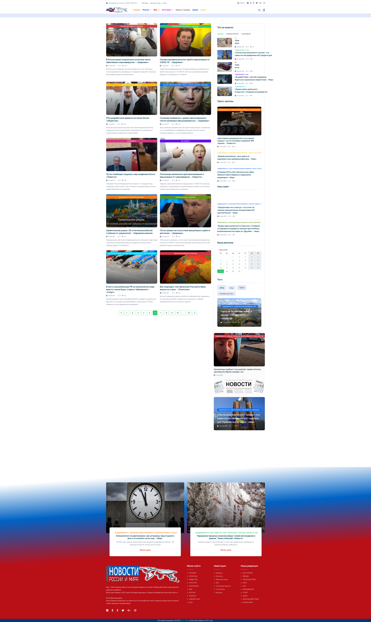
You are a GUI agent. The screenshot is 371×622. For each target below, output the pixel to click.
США (190, 602)
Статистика (219, 589)
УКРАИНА (191, 596)
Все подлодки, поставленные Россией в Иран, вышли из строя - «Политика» (183, 288)
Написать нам (155, 3)
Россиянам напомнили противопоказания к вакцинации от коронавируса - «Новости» (182, 175)
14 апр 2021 (164, 66)
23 (239, 268)
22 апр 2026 (239, 47)
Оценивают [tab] (246, 34)
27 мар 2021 (110, 180)
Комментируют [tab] (232, 34)
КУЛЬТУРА (192, 583)
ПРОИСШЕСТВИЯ (248, 579)
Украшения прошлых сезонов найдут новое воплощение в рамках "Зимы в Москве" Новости (226, 537)
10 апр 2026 (221, 181)
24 (245, 268)
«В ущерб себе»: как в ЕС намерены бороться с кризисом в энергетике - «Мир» (254, 78)
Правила (218, 573)
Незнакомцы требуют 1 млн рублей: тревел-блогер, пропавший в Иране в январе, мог (237, 370)
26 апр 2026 (239, 71)
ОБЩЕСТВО (192, 579)
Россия (146, 10)
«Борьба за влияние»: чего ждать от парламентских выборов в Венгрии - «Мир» (236, 157)
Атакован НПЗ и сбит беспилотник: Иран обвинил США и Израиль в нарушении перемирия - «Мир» (235, 175)
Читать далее (145, 550)
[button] (264, 10)
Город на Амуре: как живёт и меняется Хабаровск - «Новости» (236, 315)
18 (251, 264)
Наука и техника (183, 10)
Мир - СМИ (184, 620)
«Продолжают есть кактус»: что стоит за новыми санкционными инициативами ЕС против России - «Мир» (236, 210)
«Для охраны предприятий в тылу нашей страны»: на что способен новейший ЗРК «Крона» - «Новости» (235, 140)
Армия (195, 10)
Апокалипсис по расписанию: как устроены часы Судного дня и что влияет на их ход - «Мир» (145, 537)
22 (233, 268)
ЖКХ (243, 586)
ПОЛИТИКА (192, 576)
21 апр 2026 (225, 322)
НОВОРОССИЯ (193, 599)
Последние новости (222, 586)
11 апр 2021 (110, 124)
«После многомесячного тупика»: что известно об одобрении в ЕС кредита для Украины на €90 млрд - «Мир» (253, 55)
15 (189, 313)
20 (220, 268)
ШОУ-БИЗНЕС (247, 573)
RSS (216, 583)
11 (251, 260)
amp (222, 287)
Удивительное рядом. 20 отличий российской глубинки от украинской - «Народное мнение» (129, 231)
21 (227, 268)
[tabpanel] (239, 66)
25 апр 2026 (222, 216)
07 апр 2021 (164, 124)
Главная (136, 10)
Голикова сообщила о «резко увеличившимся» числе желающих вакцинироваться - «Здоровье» (185, 119)
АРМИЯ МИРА (247, 602)
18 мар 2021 (110, 236)
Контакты (218, 576)
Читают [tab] (220, 34)
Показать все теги (226, 294)
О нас (164, 3)
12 (258, 260)
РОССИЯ (191, 592)
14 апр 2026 (221, 147)
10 (178, 313)
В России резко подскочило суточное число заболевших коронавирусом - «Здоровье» (128, 61)
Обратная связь (221, 579)
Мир (156, 10)
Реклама (145, 3)
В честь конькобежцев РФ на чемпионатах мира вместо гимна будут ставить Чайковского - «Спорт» (130, 289)
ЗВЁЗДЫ (245, 576)
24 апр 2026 (239, 59)
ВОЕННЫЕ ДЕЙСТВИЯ (250, 599)
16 (239, 264)
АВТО (244, 583)
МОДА (244, 596)
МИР (189, 589)
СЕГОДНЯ (191, 573)
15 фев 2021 (110, 295)
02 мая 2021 (110, 66)
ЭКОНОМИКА (193, 586)
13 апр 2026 (221, 162)
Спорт (203, 10)
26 (258, 268)
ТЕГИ (241, 287)
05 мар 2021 (164, 236)
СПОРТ (244, 592)
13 (220, 264)
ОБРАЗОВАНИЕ (247, 589)
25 (252, 268)
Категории (167, 10)
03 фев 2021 (164, 293)
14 (227, 264)
